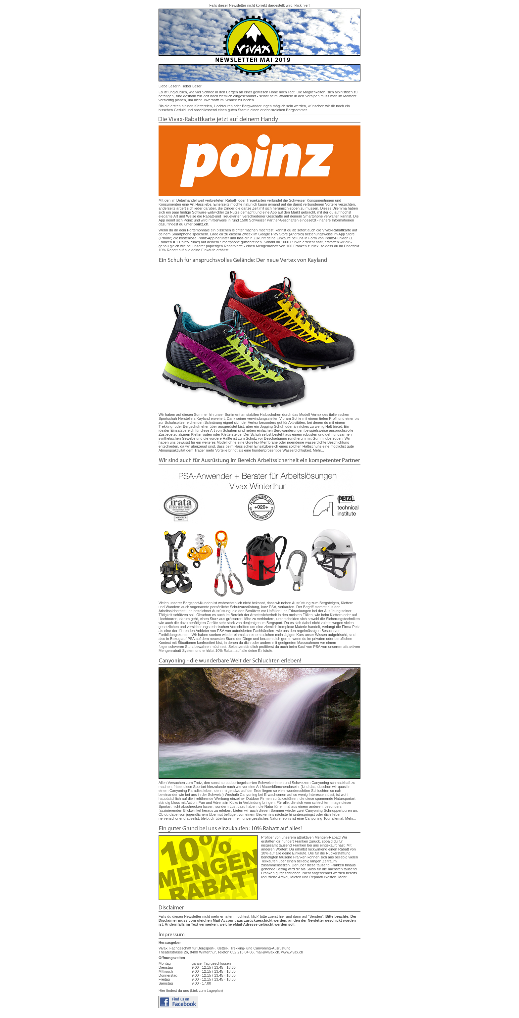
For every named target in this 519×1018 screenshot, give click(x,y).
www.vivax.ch (292, 952)
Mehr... (318, 450)
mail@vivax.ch (267, 952)
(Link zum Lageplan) (206, 991)
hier (305, 5)
